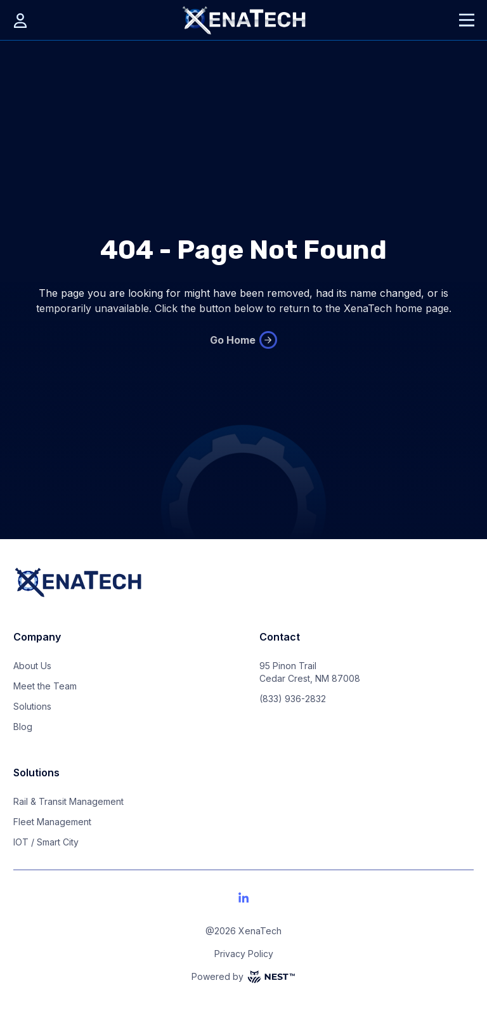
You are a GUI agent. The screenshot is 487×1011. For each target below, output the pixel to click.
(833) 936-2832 (292, 698)
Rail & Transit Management (68, 801)
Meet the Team (45, 686)
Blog (22, 726)
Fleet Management (52, 821)
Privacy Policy (243, 953)
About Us (32, 665)
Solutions (32, 706)
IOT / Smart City (46, 842)
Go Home (243, 340)
